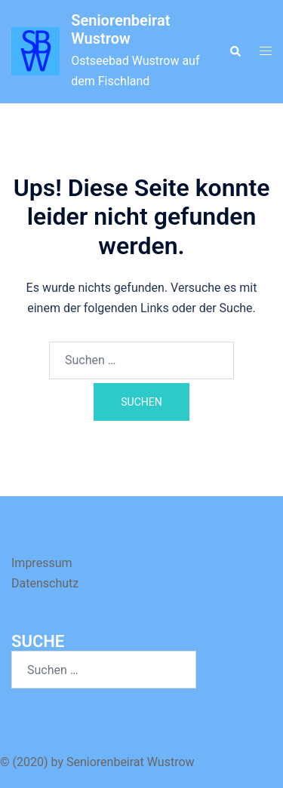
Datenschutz (44, 583)
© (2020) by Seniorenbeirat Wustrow (97, 762)
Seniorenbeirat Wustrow (120, 29)
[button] (235, 51)
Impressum (41, 563)
